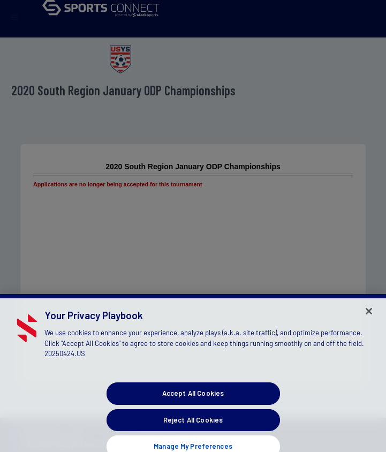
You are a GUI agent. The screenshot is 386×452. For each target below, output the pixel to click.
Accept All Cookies (193, 399)
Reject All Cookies (193, 425)
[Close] (369, 317)
